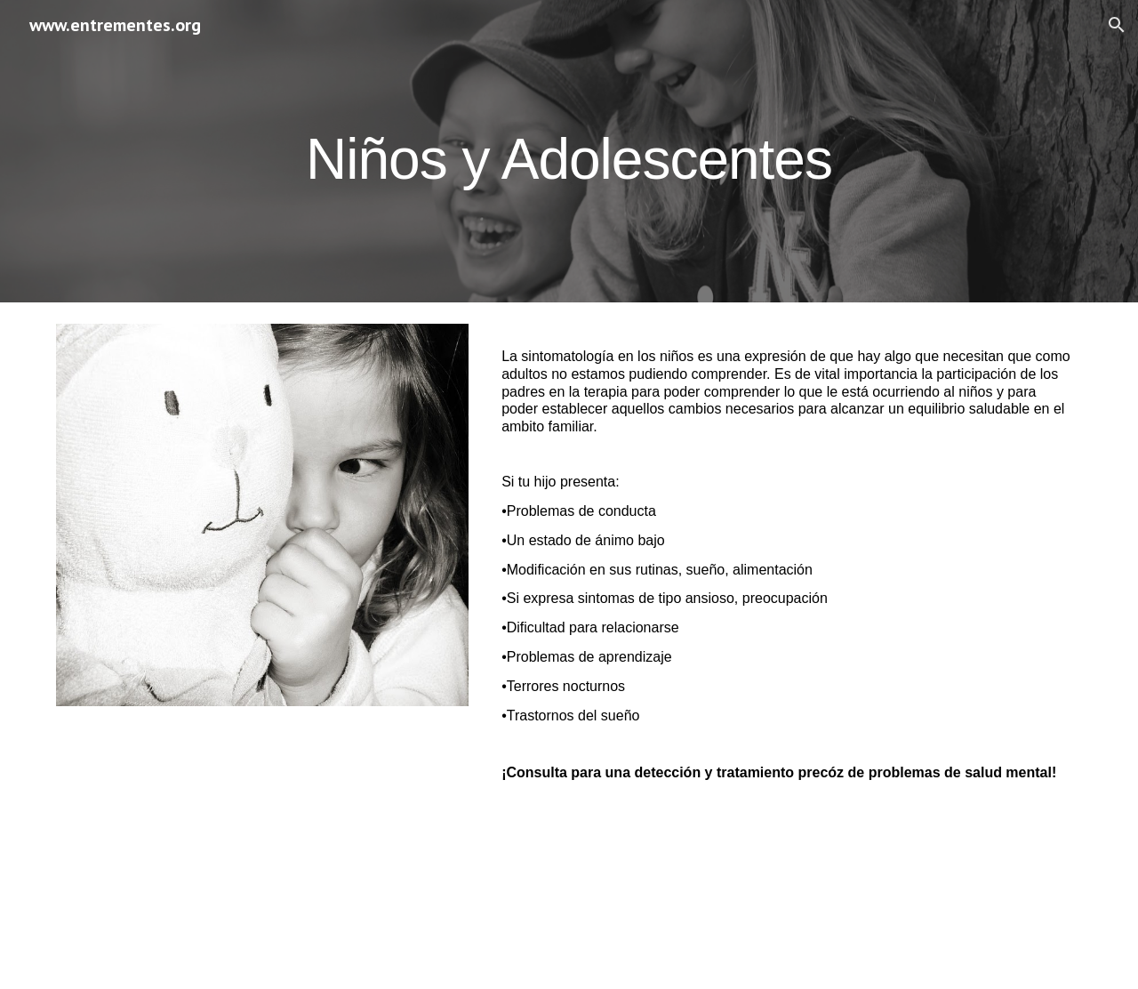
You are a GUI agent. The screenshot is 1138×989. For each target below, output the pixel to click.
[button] (1116, 25)
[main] (568, 151)
